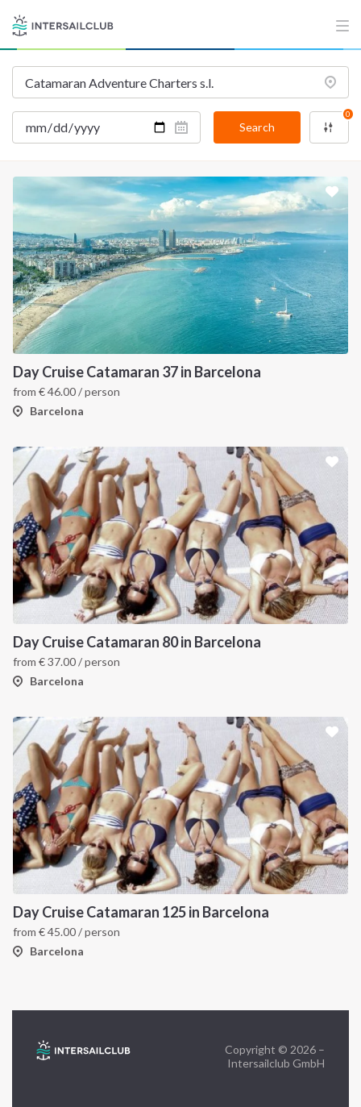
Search (257, 127)
